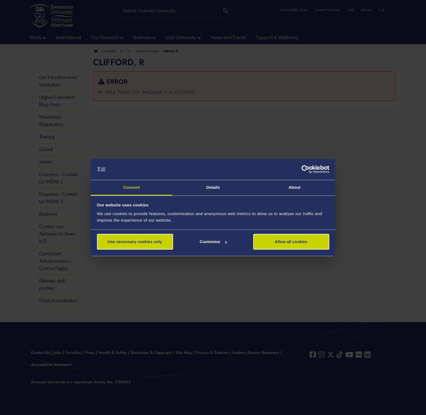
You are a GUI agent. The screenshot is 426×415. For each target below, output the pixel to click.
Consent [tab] (131, 187)
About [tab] (294, 187)
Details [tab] (213, 187)
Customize (213, 241)
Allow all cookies (291, 241)
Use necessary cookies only (135, 241)
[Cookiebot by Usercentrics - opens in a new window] (305, 169)
